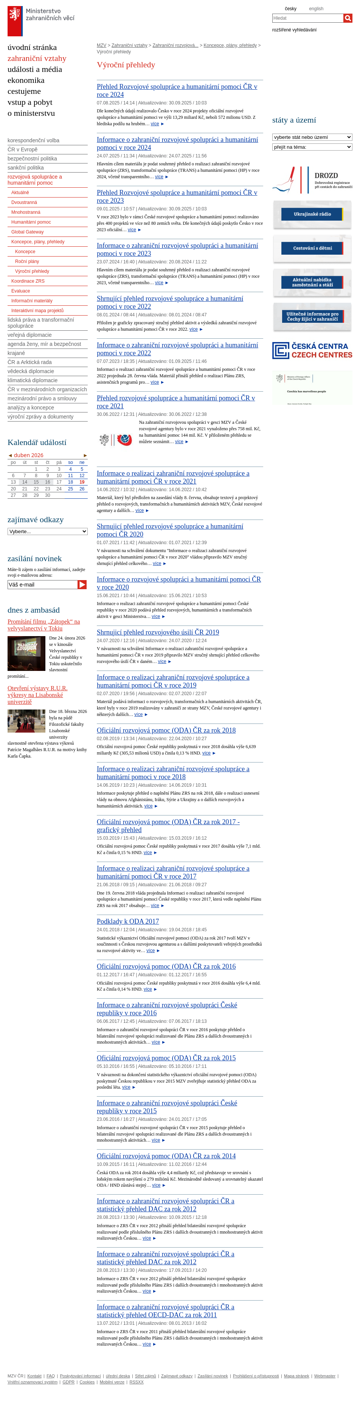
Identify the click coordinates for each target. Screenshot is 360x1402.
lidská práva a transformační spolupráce (41, 323)
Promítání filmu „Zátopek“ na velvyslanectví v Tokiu (44, 625)
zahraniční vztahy (37, 58)
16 (47, 482)
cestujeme (24, 91)
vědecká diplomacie (31, 371)
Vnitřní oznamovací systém (32, 1382)
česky (290, 8)
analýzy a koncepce (31, 408)
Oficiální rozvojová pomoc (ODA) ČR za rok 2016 (166, 966)
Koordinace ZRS (28, 281)
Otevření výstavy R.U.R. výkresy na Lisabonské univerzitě (38, 695)
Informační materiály (32, 300)
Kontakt (34, 1376)
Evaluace (20, 291)
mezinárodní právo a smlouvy (42, 398)
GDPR (68, 1382)
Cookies (87, 1382)
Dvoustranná (24, 202)
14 (24, 482)
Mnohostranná (25, 212)
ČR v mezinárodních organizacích (47, 389)
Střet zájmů (145, 1376)
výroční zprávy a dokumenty (40, 417)
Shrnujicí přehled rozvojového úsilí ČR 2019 (158, 632)
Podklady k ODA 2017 (128, 921)
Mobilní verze (112, 1382)
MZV (101, 45)
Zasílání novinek (213, 1376)
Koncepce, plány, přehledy (230, 45)
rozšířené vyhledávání (294, 29)
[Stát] (312, 137)
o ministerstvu (31, 113)
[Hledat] (347, 18)
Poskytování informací (80, 1376)
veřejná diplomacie (30, 335)
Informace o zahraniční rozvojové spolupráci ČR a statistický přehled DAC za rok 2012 (165, 1205)
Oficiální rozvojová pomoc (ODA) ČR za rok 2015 (166, 1058)
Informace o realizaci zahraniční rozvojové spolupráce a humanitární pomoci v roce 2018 (173, 773)
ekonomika (26, 80)
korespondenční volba (33, 140)
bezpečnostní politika (32, 159)
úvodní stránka (32, 47)
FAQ (51, 1376)
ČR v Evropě (22, 149)
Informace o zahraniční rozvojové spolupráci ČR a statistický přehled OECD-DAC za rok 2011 (165, 1311)
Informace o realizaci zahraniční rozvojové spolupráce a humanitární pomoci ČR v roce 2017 (173, 872)
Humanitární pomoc (31, 222)
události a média (35, 69)
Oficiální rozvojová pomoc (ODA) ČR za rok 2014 (166, 1156)
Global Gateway (27, 232)
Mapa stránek (296, 1376)
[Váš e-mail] (43, 584)
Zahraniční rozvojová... (175, 45)
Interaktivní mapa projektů (37, 310)
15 (36, 482)
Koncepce (25, 251)
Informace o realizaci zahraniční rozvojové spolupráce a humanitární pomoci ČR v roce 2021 (173, 477)
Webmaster (324, 1376)
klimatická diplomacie (32, 380)
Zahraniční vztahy (129, 45)
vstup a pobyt (30, 102)
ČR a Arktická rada (30, 362)
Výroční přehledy (32, 271)
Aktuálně (20, 192)
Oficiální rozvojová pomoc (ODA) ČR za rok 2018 (166, 730)
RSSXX (136, 1382)
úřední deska (118, 1376)
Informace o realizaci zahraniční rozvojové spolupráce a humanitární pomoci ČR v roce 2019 (173, 681)
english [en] (316, 8)
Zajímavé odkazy (176, 1376)
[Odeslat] (82, 584)
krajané (16, 353)
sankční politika (26, 168)
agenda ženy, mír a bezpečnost (44, 344)
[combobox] (307, 18)
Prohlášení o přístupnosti (256, 1376)
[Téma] (312, 147)
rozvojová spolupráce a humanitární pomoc (35, 180)
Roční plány (27, 261)
